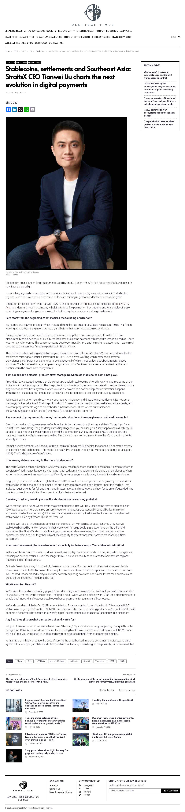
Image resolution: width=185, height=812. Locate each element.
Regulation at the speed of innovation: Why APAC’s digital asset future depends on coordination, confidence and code (45, 704)
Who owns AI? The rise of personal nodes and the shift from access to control (158, 75)
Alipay (19, 661)
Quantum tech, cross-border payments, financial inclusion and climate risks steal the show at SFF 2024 (113, 720)
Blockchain (40, 51)
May (23, 51)
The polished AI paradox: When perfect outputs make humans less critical (159, 124)
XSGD (112, 661)
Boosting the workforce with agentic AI (112, 700)
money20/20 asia (57, 661)
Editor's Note (21, 63)
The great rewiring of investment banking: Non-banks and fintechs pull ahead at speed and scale (160, 101)
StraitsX (87, 303)
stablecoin (74, 661)
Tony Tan (9, 92)
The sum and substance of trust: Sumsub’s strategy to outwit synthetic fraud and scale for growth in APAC (45, 720)
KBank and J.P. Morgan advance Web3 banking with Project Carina (112, 735)
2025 (16, 51)
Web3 (38, 63)
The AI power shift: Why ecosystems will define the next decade (159, 113)
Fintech (31, 63)
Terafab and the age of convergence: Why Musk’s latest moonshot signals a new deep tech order (160, 88)
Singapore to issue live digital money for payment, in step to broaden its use (46, 752)
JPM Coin (41, 661)
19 (31, 51)
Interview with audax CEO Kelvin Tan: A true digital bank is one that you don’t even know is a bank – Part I (45, 737)
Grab (30, 661)
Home (7, 51)
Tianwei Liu (99, 661)
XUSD (122, 661)
